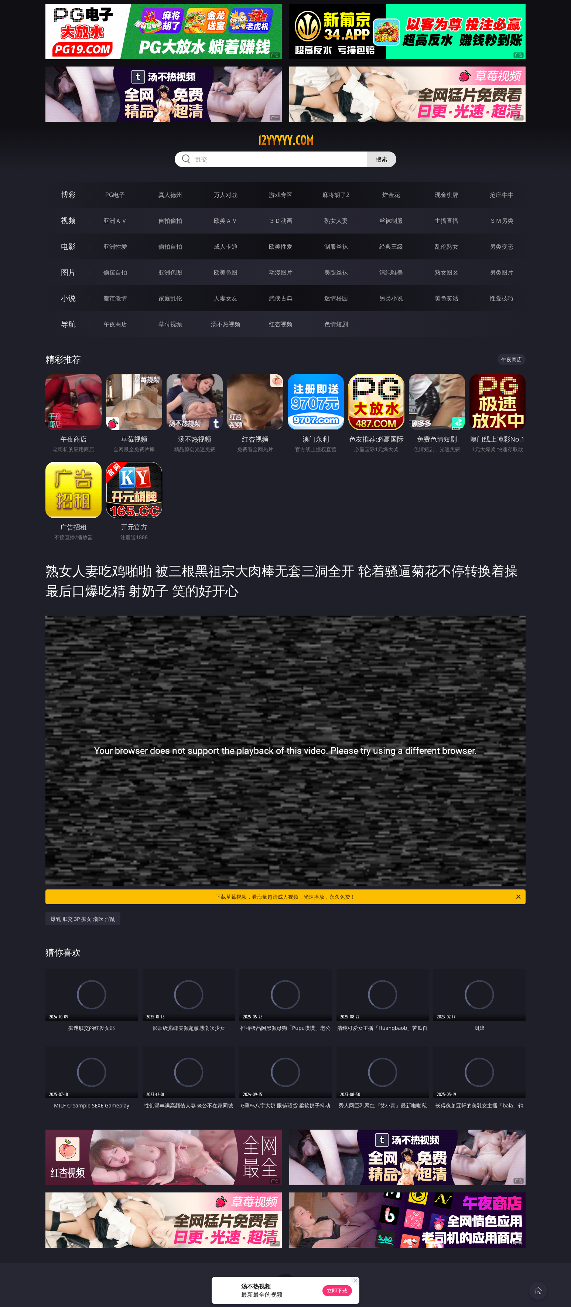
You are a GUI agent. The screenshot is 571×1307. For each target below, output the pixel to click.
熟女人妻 (336, 221)
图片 (68, 272)
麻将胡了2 (335, 195)
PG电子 (115, 195)
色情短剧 (336, 324)
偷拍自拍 (170, 246)
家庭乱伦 (170, 298)
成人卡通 (225, 246)
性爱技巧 (501, 298)
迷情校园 (336, 298)
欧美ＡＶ (225, 221)
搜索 (381, 159)
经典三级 (391, 246)
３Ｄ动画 (281, 221)
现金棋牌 (446, 195)
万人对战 (225, 195)
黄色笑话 (446, 298)
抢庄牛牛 (501, 195)
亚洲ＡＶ (115, 221)
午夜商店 (115, 324)
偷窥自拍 (115, 272)
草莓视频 (170, 324)
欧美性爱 (281, 246)
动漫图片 (281, 272)
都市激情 (115, 298)
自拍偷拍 (170, 221)
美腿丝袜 (336, 272)
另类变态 (501, 246)
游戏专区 (281, 195)
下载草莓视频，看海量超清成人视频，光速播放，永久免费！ (369, 896)
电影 (68, 246)
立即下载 (337, 1290)
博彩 (68, 195)
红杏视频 (281, 324)
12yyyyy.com (286, 140)
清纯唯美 (391, 272)
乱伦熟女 (446, 246)
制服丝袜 (336, 246)
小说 (68, 298)
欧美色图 (225, 272)
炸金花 (391, 195)
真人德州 (170, 195)
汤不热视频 (225, 324)
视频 (68, 220)
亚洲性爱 (115, 246)
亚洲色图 (170, 272)
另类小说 (391, 298)
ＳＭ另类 (501, 221)
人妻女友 (225, 298)
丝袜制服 (391, 221)
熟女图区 (446, 272)
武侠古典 (281, 298)
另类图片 (501, 272)
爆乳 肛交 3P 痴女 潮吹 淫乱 (83, 918)
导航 (68, 324)
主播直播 (446, 221)
